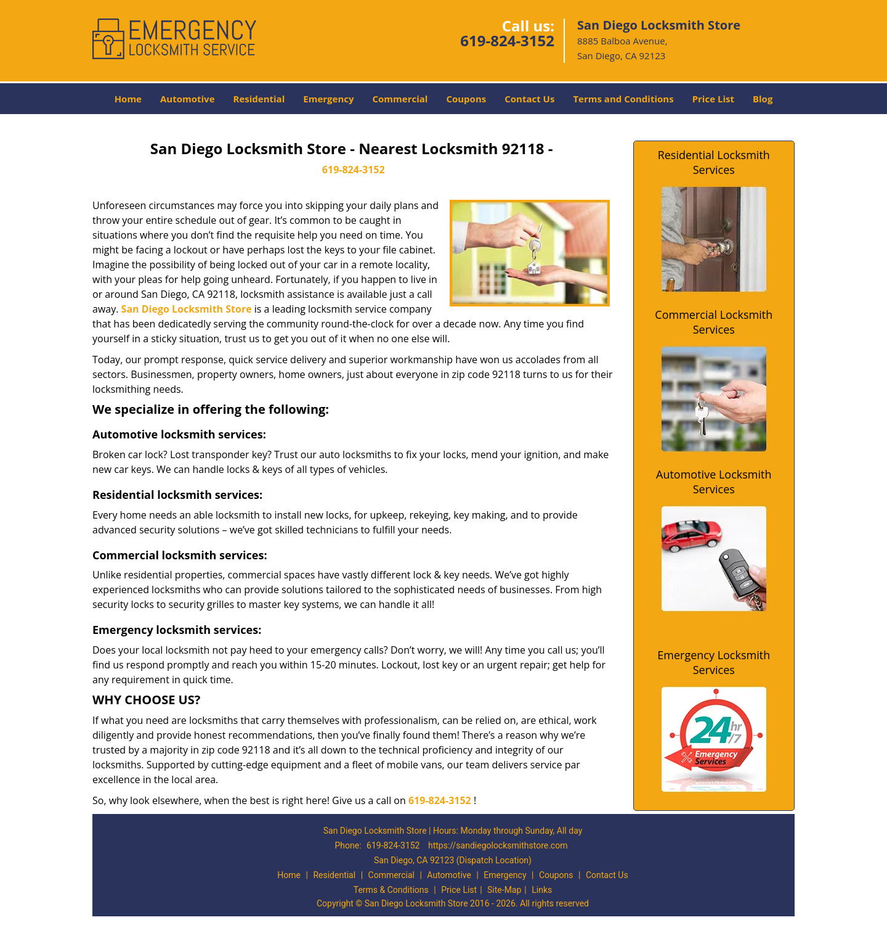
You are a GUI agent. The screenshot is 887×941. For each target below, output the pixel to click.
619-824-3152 (507, 40)
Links (542, 890)
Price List (713, 98)
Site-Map (504, 890)
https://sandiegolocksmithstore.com (498, 845)
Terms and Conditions (623, 98)
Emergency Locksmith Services (713, 662)
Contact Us (529, 98)
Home (128, 98)
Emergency (328, 98)
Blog (762, 98)
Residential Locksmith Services (714, 162)
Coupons (466, 98)
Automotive (187, 98)
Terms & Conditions (391, 890)
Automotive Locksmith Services (713, 481)
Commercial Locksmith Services (713, 322)
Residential (259, 98)
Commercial (400, 98)
